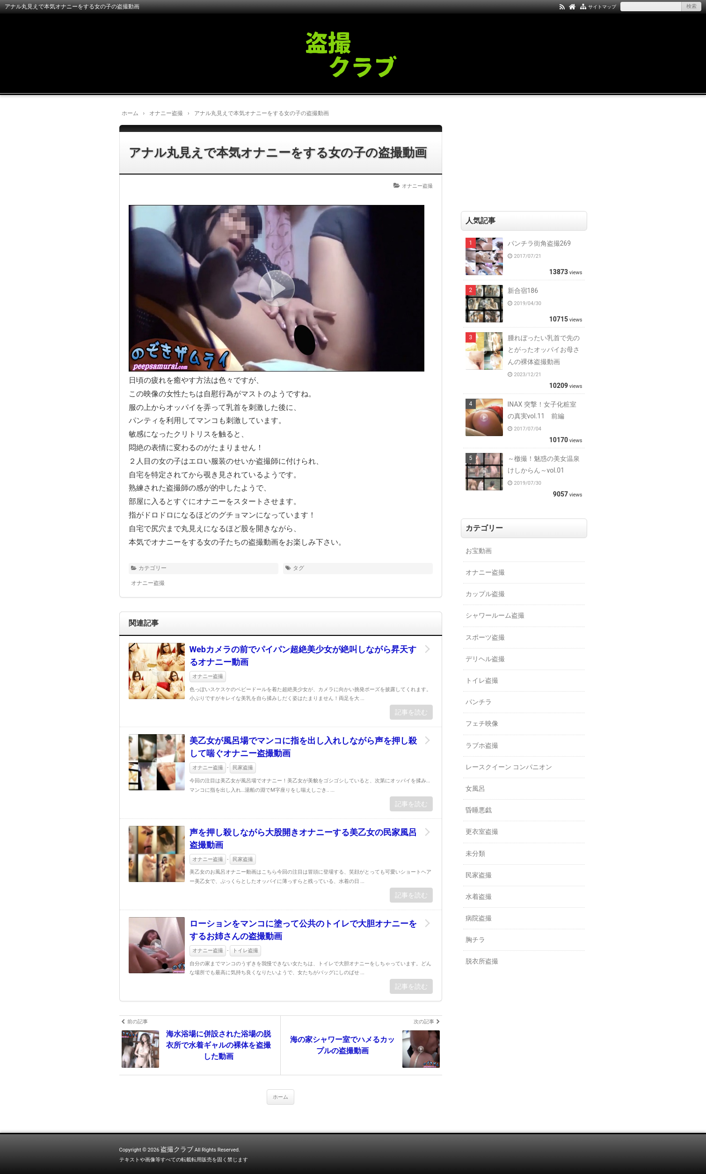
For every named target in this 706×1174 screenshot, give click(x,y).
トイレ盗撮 (245, 951)
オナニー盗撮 (417, 186)
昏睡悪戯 (479, 810)
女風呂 (475, 788)
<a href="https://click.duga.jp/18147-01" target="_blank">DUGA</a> (536, 151)
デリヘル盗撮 (485, 659)
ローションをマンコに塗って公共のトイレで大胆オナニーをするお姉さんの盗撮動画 (303, 930)
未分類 (475, 853)
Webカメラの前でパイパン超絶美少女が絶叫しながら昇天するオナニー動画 (302, 655)
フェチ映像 (482, 723)
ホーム (280, 1097)
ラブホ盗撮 (482, 745)
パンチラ (479, 702)
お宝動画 (479, 550)
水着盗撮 (479, 896)
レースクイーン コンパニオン (509, 767)
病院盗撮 (479, 918)
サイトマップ (602, 6)
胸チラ (475, 939)
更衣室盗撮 (482, 831)
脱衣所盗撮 (482, 961)
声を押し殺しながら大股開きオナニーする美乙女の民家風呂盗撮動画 (303, 838)
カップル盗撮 (485, 594)
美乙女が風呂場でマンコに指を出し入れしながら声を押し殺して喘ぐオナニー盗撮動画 (303, 747)
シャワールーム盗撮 (495, 615)
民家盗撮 (243, 768)
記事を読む (411, 712)
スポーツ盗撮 (485, 637)
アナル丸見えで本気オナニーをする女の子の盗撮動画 (278, 153)
